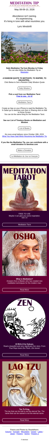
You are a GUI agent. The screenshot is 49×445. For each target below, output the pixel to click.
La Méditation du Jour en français (24, 156)
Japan (12, 434)
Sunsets (16, 432)
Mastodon (24, 72)
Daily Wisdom (24, 88)
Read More (24, 290)
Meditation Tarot (24, 102)
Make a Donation (24, 150)
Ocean (33, 432)
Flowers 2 (35, 434)
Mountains (25, 432)
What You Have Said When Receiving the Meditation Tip (24, 136)
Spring (27, 434)
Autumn (8, 432)
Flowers (20, 434)
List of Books (24, 128)
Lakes (40, 432)
